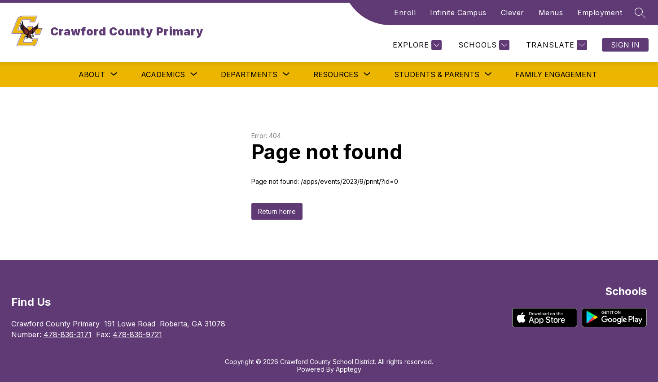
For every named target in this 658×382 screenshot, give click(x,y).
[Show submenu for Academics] (163, 74)
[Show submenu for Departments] (249, 74)
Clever (512, 12)
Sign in (625, 44)
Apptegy (348, 369)
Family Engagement (556, 74)
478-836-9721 (137, 334)
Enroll (405, 12)
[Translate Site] (555, 45)
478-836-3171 (68, 334)
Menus (551, 12)
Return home (277, 211)
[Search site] (640, 12)
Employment (599, 12)
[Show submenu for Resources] (335, 74)
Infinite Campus (458, 12)
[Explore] (416, 45)
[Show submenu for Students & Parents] (436, 74)
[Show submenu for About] (92, 74)
